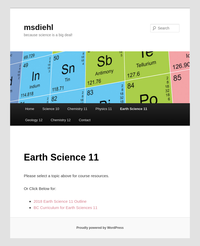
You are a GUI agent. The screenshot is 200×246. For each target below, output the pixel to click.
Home (29, 109)
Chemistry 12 (61, 120)
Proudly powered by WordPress (99, 228)
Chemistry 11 (77, 109)
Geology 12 (34, 120)
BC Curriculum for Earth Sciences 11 (65, 207)
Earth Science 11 (133, 109)
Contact (85, 120)
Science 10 (50, 109)
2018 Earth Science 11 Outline (60, 201)
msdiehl (38, 27)
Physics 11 (104, 109)
